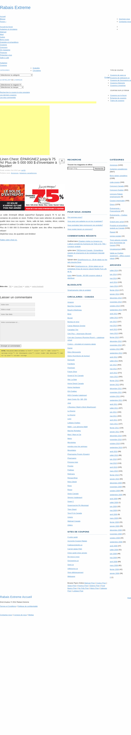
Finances (3, 53)
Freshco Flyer (83, 586)
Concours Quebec (117, 190)
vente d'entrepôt (37, 286)
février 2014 (114, 290)
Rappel (112, 232)
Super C (70, 501)
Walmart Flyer (89, 583)
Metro (69, 438)
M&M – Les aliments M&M (77, 427)
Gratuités (36, 68)
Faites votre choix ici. (8, 240)
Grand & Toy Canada (75, 376)
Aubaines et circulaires (8, 29)
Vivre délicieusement (75, 572)
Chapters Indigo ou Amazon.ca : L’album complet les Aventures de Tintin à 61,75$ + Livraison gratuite (86, 244)
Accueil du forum (6, 27)
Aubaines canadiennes (28, 173)
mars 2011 (114, 424)
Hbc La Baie (72, 380)
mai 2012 (113, 369)
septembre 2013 (116, 310)
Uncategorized (115, 249)
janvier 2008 (114, 573)
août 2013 (114, 314)
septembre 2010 (116, 447)
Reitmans (71, 474)
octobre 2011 (115, 396)
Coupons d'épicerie (117, 83)
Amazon (70, 302)
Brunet (70, 318)
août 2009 (114, 499)
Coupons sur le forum (118, 95)
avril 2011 (113, 420)
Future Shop (72, 372)
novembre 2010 (116, 440)
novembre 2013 (116, 302)
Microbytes (71, 442)
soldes (27, 286)
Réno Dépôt (72, 482)
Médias (31, 615)
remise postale (115, 236)
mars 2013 (114, 333)
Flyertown (71, 368)
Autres (2, 37)
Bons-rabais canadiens (118, 176)
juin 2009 (113, 506)
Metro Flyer (94, 588)
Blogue (2, 19)
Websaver (71, 576)
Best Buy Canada (74, 306)
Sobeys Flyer (95, 586)
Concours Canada (117, 186)
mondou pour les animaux (77, 446)
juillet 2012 (114, 361)
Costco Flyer (101, 583)
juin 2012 (113, 365)
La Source (71, 411)
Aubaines (3, 63)
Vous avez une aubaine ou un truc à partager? (85, 221)
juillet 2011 (114, 408)
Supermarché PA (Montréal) (78, 505)
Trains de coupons (117, 101)
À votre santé (72, 537)
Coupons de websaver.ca (119, 78)
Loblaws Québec (73, 423)
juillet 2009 (114, 502)
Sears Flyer (71, 586)
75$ (10, 286)
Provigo (70, 466)
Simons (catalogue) (74, 497)
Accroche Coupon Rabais (77, 541)
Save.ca (70, 565)
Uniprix (70, 517)
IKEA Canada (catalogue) (77, 395)
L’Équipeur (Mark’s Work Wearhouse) (81, 407)
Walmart (3, 32)
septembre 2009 (116, 495)
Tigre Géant (71, 509)
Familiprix (71, 364)
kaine (69, 275)
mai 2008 (113, 558)
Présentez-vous (6, 55)
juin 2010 (113, 459)
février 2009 (114, 522)
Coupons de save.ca (118, 75)
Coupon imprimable (117, 201)
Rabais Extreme (15, 7)
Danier (70, 348)
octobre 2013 (115, 306)
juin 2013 (113, 322)
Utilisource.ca (72, 569)
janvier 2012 (114, 385)
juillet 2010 (114, 455)
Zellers (70, 525)
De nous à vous (73, 557)
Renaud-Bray (72, 478)
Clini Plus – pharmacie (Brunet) (79, 334)
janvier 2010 (114, 479)
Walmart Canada (73, 521)
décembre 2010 (116, 436)
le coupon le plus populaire (15, 92)
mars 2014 (114, 286)
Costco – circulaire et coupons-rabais (81, 344)
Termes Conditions (8, 606)
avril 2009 (113, 514)
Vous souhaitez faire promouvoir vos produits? (85, 225)
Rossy (69, 490)
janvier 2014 (114, 294)
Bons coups (4, 40)
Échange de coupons (118, 98)
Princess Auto (72, 462)
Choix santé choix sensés (77, 553)
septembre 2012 (116, 353)
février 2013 (114, 337)
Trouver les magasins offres (79, 165)
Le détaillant (5, 80)
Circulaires (37, 71)
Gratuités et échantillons (9, 42)
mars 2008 (114, 565)
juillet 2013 (114, 318)
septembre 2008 (116, 542)
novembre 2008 (116, 534)
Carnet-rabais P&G (74, 549)
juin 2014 (113, 274)
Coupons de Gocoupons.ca (120, 80)
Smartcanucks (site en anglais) (79, 290)
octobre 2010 (115, 444)
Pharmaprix (71, 458)
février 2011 (114, 428)
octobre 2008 (115, 538)
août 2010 (114, 451)
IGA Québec (72, 391)
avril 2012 (113, 373)
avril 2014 (113, 282)
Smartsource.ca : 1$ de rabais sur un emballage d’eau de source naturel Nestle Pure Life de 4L (87, 269)
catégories (4, 70)
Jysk (69, 403)
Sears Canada (72, 494)
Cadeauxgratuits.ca (74, 545)
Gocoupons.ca (73, 561)
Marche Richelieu (74, 431)
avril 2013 (113, 329)
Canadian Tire (72, 330)
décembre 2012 (116, 341)
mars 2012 (114, 377)
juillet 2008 (114, 550)
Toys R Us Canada (74, 513)
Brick (69, 314)
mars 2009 (114, 518)
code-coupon (115, 182)
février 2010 (114, 475)
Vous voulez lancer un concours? (80, 229)
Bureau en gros (73, 322)
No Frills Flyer (83, 588)
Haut (129, 598)
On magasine (5, 50)
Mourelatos (71, 450)
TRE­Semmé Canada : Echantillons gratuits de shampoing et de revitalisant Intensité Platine (85, 253)
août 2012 (114, 357)
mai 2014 (113, 278)
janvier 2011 (114, 432)
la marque (18, 80)
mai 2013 (113, 326)
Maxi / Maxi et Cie (74, 435)
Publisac (70, 470)
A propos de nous (20, 615)
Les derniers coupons (8, 95)
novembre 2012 (116, 345)
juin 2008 (113, 554)
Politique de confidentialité (28, 606)
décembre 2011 (116, 389)
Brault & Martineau (74, 310)
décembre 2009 (116, 483)
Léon (69, 419)
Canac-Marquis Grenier (76, 326)
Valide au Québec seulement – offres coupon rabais (120, 255)
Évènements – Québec (118, 215)
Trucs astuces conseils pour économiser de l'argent (118, 242)
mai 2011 (113, 416)
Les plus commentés (8, 98)
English (107, 77)
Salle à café (4, 58)
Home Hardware (73, 387)
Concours (3, 47)
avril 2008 (113, 562)
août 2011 (114, 404)
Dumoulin (71, 360)
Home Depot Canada (75, 383)
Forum (3, 22)
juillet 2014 (114, 270)
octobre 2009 (115, 491)
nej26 (23, 170)
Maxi (2, 34)
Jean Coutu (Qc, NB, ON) (77, 399)
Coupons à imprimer (118, 85)
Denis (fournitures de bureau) (78, 356)
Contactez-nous (125, 22)
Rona (69, 486)
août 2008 (114, 546)
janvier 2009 (114, 526)
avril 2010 (113, 467)
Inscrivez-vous (124, 19)
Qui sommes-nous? (74, 217)
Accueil (3, 16)
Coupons (3, 45)
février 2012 (114, 381)
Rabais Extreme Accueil (16, 597)
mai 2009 (113, 510)
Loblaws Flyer (78, 591)
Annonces (15, 173)
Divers (112, 204)
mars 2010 (114, 471)
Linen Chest (18, 286)
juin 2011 (113, 412)
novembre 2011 (116, 392)
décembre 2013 (116, 298)
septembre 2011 (116, 400)
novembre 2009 (116, 487)
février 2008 (114, 569)
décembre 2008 (116, 530)
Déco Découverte (74, 352)
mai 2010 (113, 463)
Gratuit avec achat (117, 222)
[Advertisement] (25, 130)
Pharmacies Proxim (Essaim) (78, 454)
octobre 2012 (115, 349)
